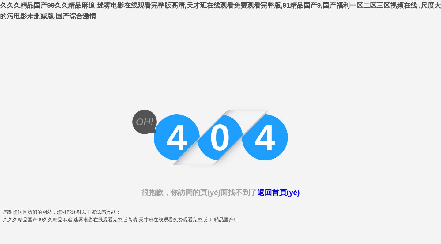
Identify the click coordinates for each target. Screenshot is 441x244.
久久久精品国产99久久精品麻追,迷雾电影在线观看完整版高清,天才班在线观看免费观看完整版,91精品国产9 (119, 219)
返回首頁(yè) (278, 192)
